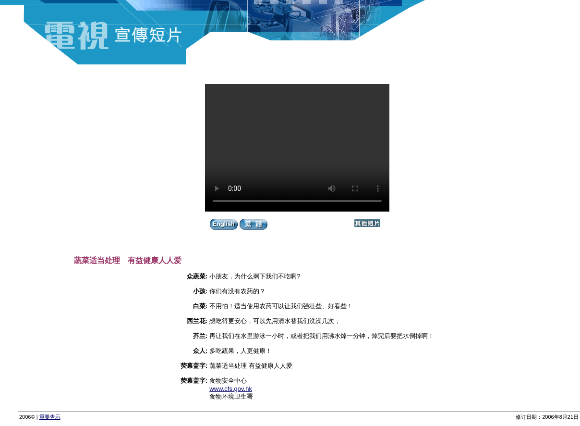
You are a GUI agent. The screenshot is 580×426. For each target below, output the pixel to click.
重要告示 (49, 417)
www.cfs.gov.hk (230, 388)
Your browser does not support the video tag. (297, 148)
